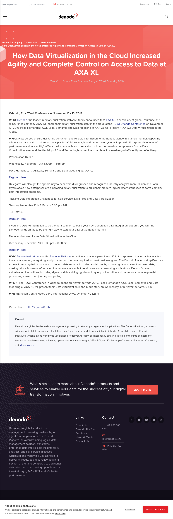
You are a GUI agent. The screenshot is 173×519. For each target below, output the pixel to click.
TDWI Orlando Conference (129, 124)
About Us (81, 425)
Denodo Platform (60, 256)
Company (17, 42)
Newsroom (31, 42)
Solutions (81, 433)
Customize (130, 510)
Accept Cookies (155, 510)
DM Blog (157, 3)
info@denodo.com (64, 4)
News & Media (84, 437)
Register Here (17, 177)
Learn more (142, 390)
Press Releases (48, 42)
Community (145, 3)
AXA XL (110, 120)
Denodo (22, 120)
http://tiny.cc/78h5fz (38, 307)
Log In (168, 3)
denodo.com (27, 345)
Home (5, 42)
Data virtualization (28, 256)
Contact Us (82, 441)
